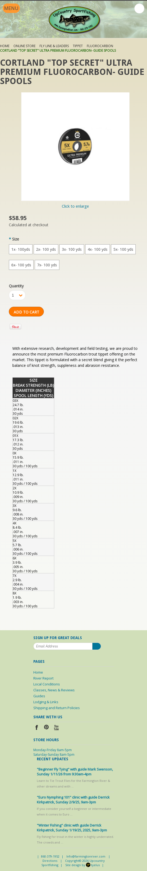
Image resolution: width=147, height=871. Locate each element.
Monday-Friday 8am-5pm (52, 750)
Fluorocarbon (100, 46)
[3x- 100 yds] (71, 249)
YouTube (56, 728)
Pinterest (46, 728)
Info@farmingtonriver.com (85, 856)
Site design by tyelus (82, 865)
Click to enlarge (75, 206)
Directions (49, 861)
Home (4, 46)
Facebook (36, 728)
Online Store (24, 46)
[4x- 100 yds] (97, 249)
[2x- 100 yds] (46, 249)
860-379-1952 (50, 856)
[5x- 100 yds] (123, 249)
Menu (11, 8)
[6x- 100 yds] (21, 265)
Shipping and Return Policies (56, 707)
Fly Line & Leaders (54, 46)
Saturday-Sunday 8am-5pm (53, 754)
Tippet (78, 46)
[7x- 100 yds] (47, 265)
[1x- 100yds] (21, 249)
